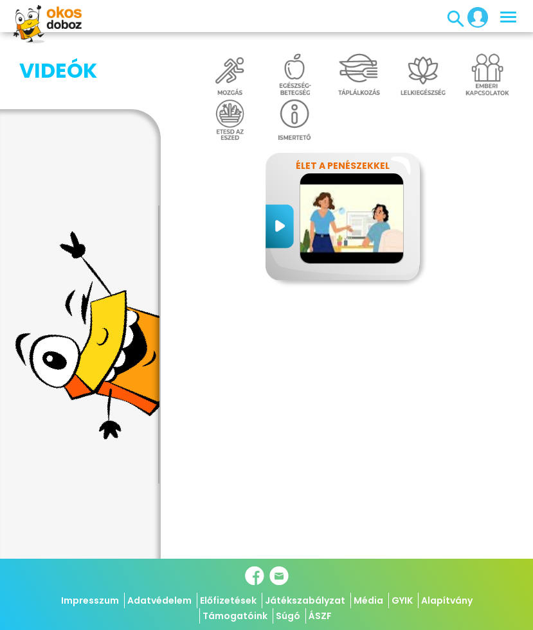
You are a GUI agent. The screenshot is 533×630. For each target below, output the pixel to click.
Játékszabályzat (305, 600)
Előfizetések (228, 600)
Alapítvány (447, 600)
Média (368, 600)
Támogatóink (235, 615)
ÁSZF (320, 615)
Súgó (288, 615)
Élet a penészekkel (343, 165)
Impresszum (90, 600)
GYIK (402, 600)
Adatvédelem (159, 600)
